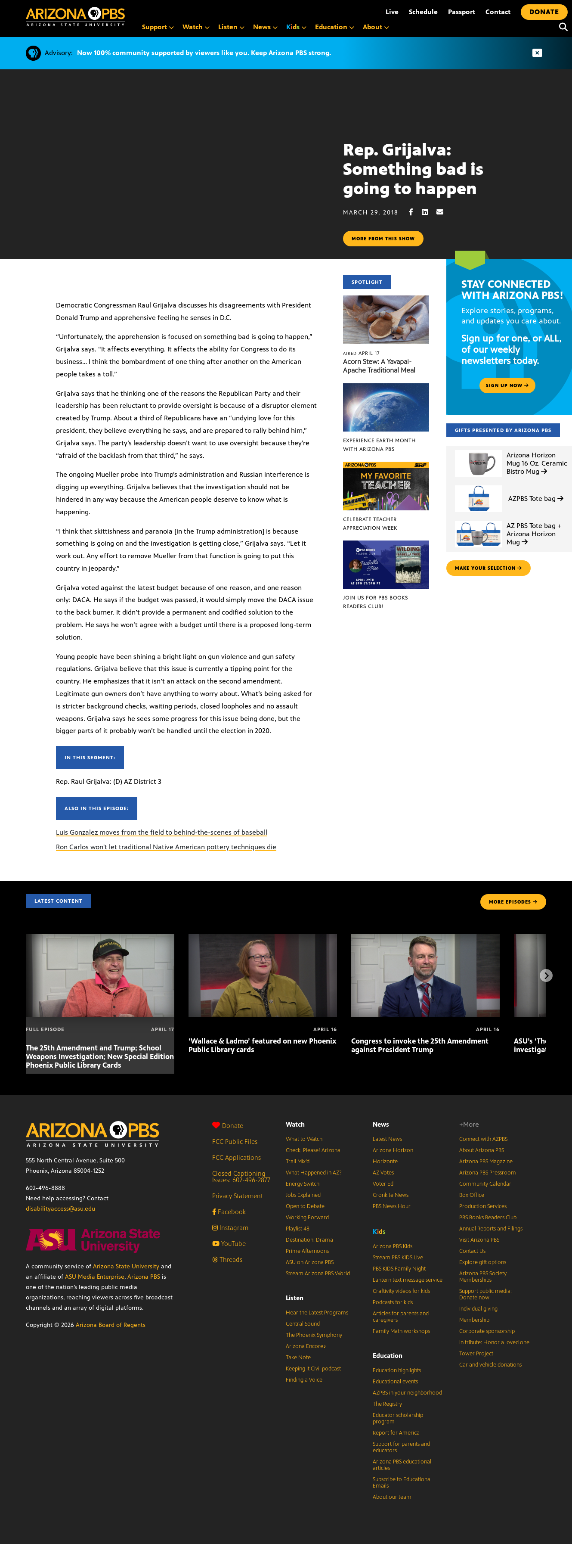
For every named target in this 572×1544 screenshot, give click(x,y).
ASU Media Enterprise (94, 1276)
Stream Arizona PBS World (318, 1273)
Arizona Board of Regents (110, 1325)
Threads (227, 1259)
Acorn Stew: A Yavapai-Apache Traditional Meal (379, 365)
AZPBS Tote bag (535, 498)
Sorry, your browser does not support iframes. (171, 181)
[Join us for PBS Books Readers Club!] (386, 545)
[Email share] (444, 212)
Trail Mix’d (297, 1161)
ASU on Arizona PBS (310, 1262)
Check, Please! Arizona (313, 1150)
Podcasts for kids (393, 1302)
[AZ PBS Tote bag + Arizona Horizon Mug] (478, 521)
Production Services (483, 1206)
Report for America (396, 1432)
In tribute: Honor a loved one (494, 1342)
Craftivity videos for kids (401, 1291)
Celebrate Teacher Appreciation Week (370, 523)
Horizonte (385, 1161)
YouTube (229, 1244)
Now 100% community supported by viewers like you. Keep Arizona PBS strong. (204, 53)
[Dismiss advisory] (537, 53)
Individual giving (478, 1308)
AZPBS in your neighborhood (407, 1392)
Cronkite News (390, 1195)
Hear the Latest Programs (317, 1312)
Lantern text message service (407, 1280)
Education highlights (397, 1370)
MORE (513, 902)
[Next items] (546, 975)
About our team (392, 1497)
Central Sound (303, 1323)
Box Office (471, 1195)
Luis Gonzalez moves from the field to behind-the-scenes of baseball (161, 832)
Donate (227, 1125)
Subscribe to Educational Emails (402, 1482)
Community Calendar (485, 1184)
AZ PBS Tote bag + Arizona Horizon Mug (534, 534)
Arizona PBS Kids (392, 1246)
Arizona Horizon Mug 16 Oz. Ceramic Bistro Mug (537, 463)
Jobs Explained (303, 1195)
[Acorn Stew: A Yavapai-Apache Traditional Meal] (386, 300)
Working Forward (307, 1217)
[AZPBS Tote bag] (478, 486)
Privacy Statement (237, 1196)
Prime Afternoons (307, 1251)
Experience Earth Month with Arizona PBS (379, 445)
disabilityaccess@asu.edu (60, 1208)
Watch (295, 1124)
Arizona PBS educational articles (402, 1465)
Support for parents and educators (401, 1447)
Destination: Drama (309, 1239)
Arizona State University (126, 1266)
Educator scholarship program (398, 1418)
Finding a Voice (304, 1379)
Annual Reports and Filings (491, 1228)
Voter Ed (383, 1184)
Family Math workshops (401, 1331)
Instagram (230, 1228)
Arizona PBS (143, 1276)
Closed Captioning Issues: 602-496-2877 (241, 1176)
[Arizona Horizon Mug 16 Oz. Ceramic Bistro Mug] (478, 450)
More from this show (383, 239)
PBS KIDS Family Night (399, 1268)
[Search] (561, 27)
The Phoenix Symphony (314, 1335)
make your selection (488, 568)
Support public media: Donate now (485, 1294)
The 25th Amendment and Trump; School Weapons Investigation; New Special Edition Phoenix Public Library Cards (100, 1056)
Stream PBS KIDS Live (398, 1257)
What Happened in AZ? (314, 1172)
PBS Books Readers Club (487, 1217)
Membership (474, 1320)
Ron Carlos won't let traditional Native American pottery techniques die (166, 847)
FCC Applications (236, 1157)
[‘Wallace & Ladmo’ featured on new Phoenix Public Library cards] (263, 938)
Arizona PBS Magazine (486, 1161)
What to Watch (304, 1139)
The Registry (387, 1404)
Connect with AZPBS (483, 1139)
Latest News (387, 1139)
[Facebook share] (415, 212)
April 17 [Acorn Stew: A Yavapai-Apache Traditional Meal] (361, 353)
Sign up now (507, 385)
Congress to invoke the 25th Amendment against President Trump (420, 1045)
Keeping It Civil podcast (313, 1368)
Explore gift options (482, 1262)
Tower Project (476, 1353)
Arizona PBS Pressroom (487, 1172)
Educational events (395, 1381)
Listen (294, 1298)
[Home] (75, 16)
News (381, 1124)
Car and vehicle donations (490, 1364)
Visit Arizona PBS (479, 1239)
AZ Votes (383, 1172)
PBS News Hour (392, 1206)
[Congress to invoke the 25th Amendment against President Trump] (425, 938)
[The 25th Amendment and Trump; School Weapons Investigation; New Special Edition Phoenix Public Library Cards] (100, 938)
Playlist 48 (297, 1228)
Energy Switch (302, 1184)
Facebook (229, 1212)
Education (387, 1355)
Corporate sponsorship (487, 1331)
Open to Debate (305, 1206)
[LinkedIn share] (429, 212)
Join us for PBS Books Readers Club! (375, 602)
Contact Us (472, 1251)
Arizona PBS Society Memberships (483, 1276)
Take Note (298, 1357)
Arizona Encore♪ (306, 1346)
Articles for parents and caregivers (401, 1316)
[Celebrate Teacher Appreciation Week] (386, 466)
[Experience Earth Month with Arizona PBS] (386, 388)
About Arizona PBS (481, 1150)
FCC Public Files (234, 1141)
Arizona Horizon (393, 1150)
